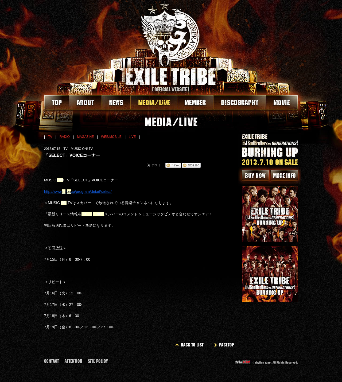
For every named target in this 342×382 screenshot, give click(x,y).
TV (50, 137)
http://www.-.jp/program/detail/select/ (78, 191)
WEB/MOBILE (111, 137)
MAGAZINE (85, 137)
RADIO (65, 137)
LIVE (132, 137)
